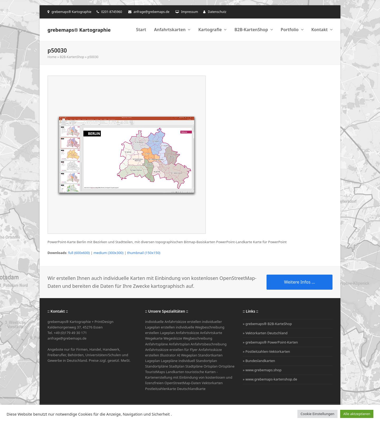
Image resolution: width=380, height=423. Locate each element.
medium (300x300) (108, 252)
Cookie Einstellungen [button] (317, 413)
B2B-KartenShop (72, 57)
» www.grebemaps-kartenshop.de (270, 379)
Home (52, 57)
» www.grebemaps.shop (262, 370)
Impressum (189, 12)
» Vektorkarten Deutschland (265, 333)
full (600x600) (79, 252)
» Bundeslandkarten (259, 360)
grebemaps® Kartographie (79, 30)
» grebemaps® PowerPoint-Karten (270, 342)
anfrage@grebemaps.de (151, 12)
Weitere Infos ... (299, 282)
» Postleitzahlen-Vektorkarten (266, 351)
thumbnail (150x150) (143, 252)
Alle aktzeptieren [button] (356, 413)
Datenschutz (217, 12)
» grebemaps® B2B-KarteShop (267, 323)
